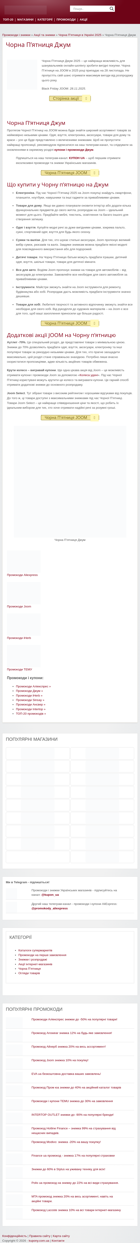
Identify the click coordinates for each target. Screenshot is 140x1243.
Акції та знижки (44, 35)
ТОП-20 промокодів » (31, 713)
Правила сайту (39, 1236)
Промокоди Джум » (29, 691)
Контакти (58, 1240)
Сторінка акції (71, 98)
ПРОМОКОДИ (66, 19)
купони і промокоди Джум (73, 149)
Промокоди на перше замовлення (42, 955)
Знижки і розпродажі (32, 959)
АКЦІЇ (83, 19)
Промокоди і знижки (16, 35)
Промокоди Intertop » (31, 709)
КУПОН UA (77, 158)
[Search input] (90, 9)
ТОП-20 (8, 19)
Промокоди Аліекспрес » (33, 686)
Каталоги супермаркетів (35, 950)
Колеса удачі (89, 375)
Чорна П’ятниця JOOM (72, 173)
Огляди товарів (29, 973)
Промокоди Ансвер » (30, 704)
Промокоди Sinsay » (30, 700)
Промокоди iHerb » (29, 695)
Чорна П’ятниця (29, 968)
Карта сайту (61, 1236)
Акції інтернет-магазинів (35, 964)
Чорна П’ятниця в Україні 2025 (79, 35)
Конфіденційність (14, 1236)
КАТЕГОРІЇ (44, 19)
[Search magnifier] (112, 9)
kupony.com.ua (39, 1240)
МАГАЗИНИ (25, 19)
